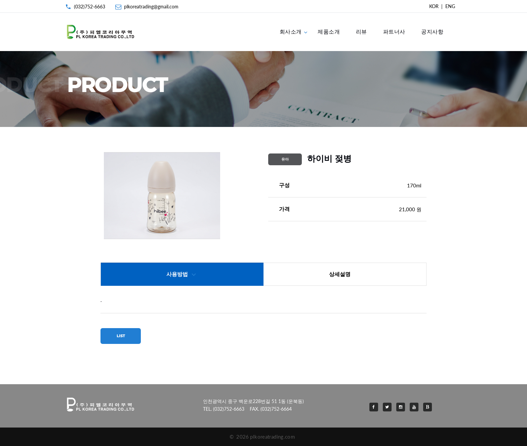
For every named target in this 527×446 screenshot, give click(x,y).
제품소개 (329, 31)
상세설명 (340, 274)
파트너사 (394, 31)
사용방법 (177, 274)
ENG (450, 6)
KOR (434, 6)
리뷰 (361, 31)
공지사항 (432, 31)
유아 (285, 159)
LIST (121, 335)
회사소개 (291, 31)
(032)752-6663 (89, 6)
